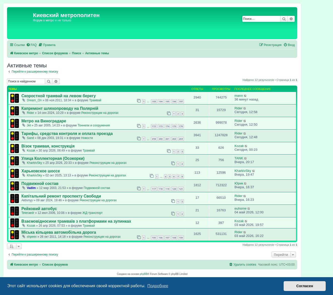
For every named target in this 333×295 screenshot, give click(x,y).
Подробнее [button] (157, 286)
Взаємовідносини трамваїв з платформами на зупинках (76, 221)
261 (167, 138)
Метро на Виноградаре (43, 121)
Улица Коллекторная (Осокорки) (52, 158)
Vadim (31, 188)
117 (154, 188)
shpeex (32, 236)
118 (160, 188)
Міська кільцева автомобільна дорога (58, 232)
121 (181, 188)
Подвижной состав (39, 183)
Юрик (239, 183)
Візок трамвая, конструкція (48, 146)
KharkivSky (34, 163)
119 (167, 188)
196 (174, 101)
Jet (29, 125)
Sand (30, 138)
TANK (239, 158)
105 (154, 237)
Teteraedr (27, 213)
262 (174, 138)
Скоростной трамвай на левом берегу (58, 96)
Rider (30, 113)
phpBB (143, 274)
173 (160, 126)
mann (239, 95)
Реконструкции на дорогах (99, 113)
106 (160, 237)
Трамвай (95, 100)
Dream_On (34, 100)
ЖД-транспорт (92, 213)
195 (167, 101)
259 (154, 138)
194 (160, 101)
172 (154, 126)
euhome (241, 208)
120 (174, 188)
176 (181, 126)
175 (174, 126)
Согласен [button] (304, 286)
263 (181, 138)
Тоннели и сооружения (94, 125)
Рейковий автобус (39, 209)
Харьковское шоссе (40, 171)
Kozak (31, 150)
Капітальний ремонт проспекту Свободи (61, 196)
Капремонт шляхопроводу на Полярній (59, 108)
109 (181, 237)
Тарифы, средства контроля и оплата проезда (67, 133)
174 (167, 126)
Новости (87, 138)
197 (181, 101)
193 (154, 101)
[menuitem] (31, 45)
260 (160, 138)
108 (174, 237)
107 (167, 237)
